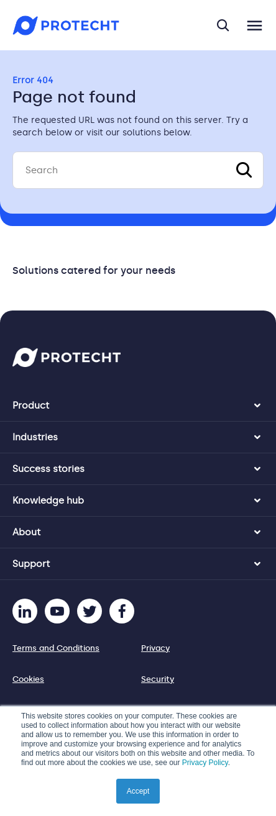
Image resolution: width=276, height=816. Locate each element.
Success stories (48, 468)
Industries (35, 437)
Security (157, 679)
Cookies (28, 679)
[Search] (138, 170)
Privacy (155, 648)
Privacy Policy (205, 762)
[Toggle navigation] (254, 25)
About (26, 532)
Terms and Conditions (55, 648)
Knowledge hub (48, 500)
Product (30, 405)
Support (31, 563)
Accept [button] (138, 791)
